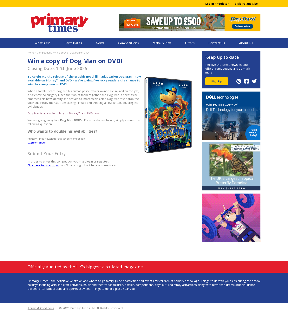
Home (31, 52)
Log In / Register (217, 3)
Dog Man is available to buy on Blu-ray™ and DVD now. (64, 113)
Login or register (37, 142)
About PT (246, 43)
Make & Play (162, 43)
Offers (190, 43)
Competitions (128, 43)
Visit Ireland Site (246, 3)
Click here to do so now (43, 165)
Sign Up (216, 81)
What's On (42, 43)
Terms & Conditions (41, 308)
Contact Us (216, 43)
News (100, 43)
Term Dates (73, 43)
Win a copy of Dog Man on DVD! (71, 52)
